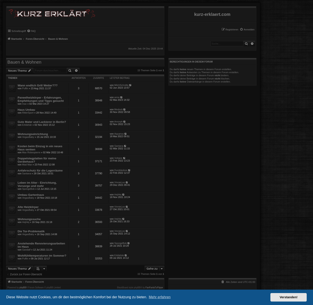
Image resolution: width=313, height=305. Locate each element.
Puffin (25, 88)
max (24, 103)
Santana (118, 146)
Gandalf (26, 249)
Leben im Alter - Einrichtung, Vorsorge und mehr (37, 184)
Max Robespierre (31, 152)
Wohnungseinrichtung (33, 134)
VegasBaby (28, 137)
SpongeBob (28, 189)
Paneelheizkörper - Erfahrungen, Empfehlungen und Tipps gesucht (41, 99)
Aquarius (119, 133)
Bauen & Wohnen (24, 62)
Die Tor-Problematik (31, 231)
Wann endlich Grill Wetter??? (38, 85)
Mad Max (27, 164)
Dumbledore (120, 170)
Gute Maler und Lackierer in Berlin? (42, 122)
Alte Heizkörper (28, 207)
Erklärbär (27, 125)
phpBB (23, 288)
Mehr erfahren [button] (160, 297)
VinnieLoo (119, 182)
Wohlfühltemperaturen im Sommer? (42, 255)
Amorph (118, 121)
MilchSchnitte (121, 85)
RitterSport (28, 112)
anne (117, 97)
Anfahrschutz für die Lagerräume (40, 170)
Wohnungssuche (29, 219)
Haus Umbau (26, 109)
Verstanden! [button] (289, 297)
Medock (118, 109)
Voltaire (118, 158)
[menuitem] (247, 29)
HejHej (118, 194)
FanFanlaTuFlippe (154, 288)
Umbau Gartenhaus (31, 194)
